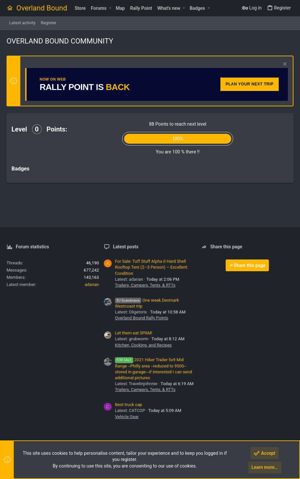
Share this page (247, 265)
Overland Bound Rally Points (141, 317)
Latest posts (126, 246)
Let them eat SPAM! (133, 332)
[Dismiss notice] (284, 64)
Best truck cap (128, 404)
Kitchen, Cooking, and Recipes (143, 345)
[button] (110, 8)
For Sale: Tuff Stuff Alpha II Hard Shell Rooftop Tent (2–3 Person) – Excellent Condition (151, 267)
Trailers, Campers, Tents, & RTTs (145, 285)
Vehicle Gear (127, 416)
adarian (92, 284)
